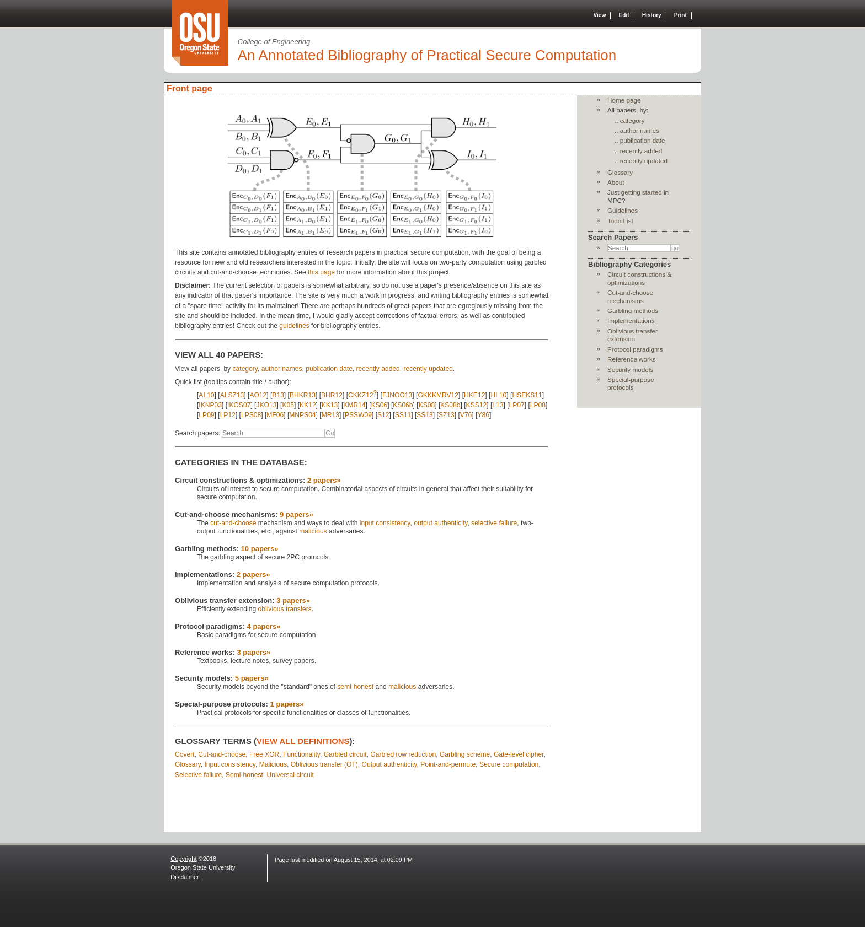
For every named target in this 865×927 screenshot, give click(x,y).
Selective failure (198, 775)
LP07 (517, 405)
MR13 (330, 415)
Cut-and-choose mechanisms (630, 296)
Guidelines (622, 210)
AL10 (206, 395)
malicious (313, 531)
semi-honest (355, 687)
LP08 (538, 405)
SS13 (425, 415)
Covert (185, 754)
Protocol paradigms (635, 349)
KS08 (427, 405)
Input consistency (229, 764)
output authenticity (440, 523)
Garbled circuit (345, 754)
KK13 (330, 405)
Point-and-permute (448, 764)
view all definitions (303, 741)
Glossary (188, 764)
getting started (641, 192)
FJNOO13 (397, 395)
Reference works (631, 359)
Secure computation (508, 764)
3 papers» (293, 600)
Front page (189, 88)
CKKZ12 (360, 395)
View (599, 15)
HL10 (498, 395)
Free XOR (264, 754)
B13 (278, 395)
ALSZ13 (232, 395)
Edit (623, 15)
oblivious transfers (285, 609)
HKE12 (474, 395)
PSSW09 (358, 415)
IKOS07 (238, 405)
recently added (378, 369)
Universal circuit (290, 775)
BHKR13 (303, 395)
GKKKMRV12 (438, 395)
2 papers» (324, 480)
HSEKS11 (527, 395)
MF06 (275, 415)
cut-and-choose (233, 523)
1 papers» (287, 704)
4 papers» (264, 626)
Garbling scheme (465, 754)
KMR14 (354, 405)
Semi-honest (244, 775)
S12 (383, 415)
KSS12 (476, 405)
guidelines (294, 326)
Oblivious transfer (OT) (324, 764)
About (615, 182)
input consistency (385, 523)
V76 (466, 415)
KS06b (403, 405)
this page (321, 272)
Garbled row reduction (403, 754)
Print (680, 15)
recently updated (428, 369)
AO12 (257, 395)
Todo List (620, 220)
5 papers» (252, 678)
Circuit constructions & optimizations (639, 278)
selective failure (494, 523)
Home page (623, 100)
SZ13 (447, 415)
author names (281, 369)
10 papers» (260, 549)
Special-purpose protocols (630, 383)
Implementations (631, 320)
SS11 (403, 415)
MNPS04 (302, 415)
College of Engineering (274, 41)
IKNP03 (210, 405)
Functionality (301, 754)
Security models (630, 369)
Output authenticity (389, 764)
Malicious (273, 764)
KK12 (308, 405)
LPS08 (251, 415)
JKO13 (266, 405)
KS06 (379, 405)
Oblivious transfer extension (632, 334)
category (245, 369)
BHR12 (332, 395)
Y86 (483, 415)
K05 (288, 405)
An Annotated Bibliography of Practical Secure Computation (427, 55)
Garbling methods (632, 310)
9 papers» (296, 514)
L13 (497, 405)
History (651, 15)
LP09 (206, 415)
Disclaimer (184, 877)
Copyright (183, 858)
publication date (329, 369)
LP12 (228, 415)
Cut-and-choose (221, 754)
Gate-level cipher (519, 754)
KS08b (450, 405)
